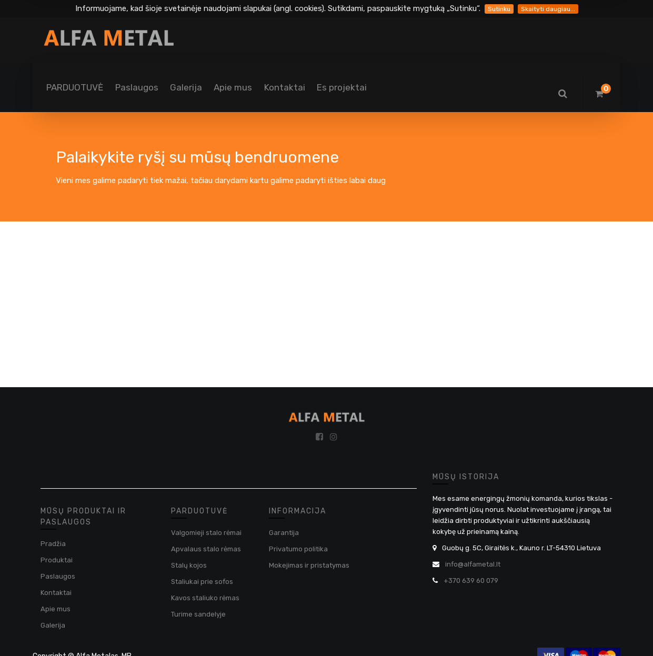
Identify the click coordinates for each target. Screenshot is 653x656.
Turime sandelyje (198, 614)
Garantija (284, 533)
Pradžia (53, 544)
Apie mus (56, 609)
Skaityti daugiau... (548, 9)
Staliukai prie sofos (202, 582)
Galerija (53, 625)
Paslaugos (58, 576)
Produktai (57, 560)
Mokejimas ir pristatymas (309, 565)
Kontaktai (56, 593)
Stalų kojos (189, 565)
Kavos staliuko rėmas (205, 598)
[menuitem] (75, 87)
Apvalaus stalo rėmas (206, 549)
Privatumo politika (298, 549)
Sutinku (499, 9)
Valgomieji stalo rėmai (206, 533)
